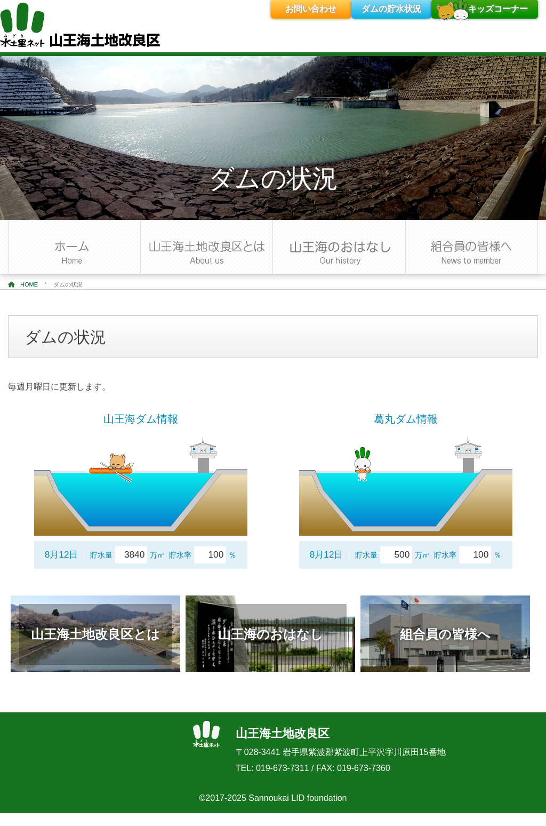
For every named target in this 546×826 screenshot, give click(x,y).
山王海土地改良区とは (95, 634)
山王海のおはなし (270, 634)
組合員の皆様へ (445, 634)
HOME (23, 284)
